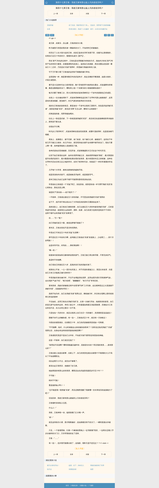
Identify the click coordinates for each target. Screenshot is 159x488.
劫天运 (49, 469)
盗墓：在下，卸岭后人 (76, 465)
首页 (67, 485)
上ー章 (55, 13)
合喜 (48, 29)
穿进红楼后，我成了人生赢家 (79, 29)
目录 (71, 13)
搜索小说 (83, 485)
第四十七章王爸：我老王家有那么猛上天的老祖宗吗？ (79, 2)
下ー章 (103, 13)
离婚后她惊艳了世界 (97, 465)
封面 (87, 13)
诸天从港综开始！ (53, 465)
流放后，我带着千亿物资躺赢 (100, 25)
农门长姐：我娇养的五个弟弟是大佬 (81, 25)
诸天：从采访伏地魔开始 (98, 29)
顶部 (91, 485)
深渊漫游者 (72, 469)
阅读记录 (74, 485)
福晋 (91, 469)
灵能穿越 (50, 25)
